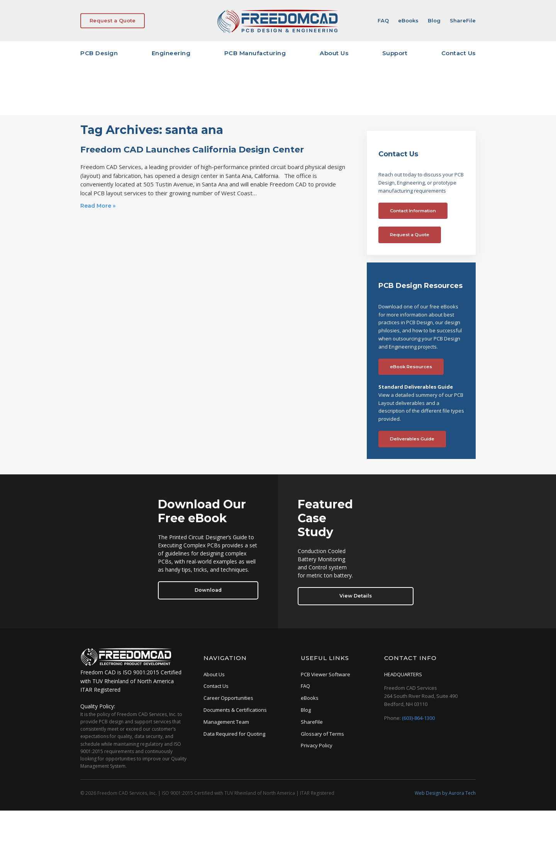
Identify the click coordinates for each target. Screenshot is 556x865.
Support (395, 53)
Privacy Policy (316, 745)
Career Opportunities (228, 697)
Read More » (97, 205)
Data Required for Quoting (234, 733)
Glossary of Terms (322, 733)
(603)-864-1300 (418, 717)
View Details (355, 596)
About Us (334, 53)
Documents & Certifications (235, 709)
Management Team (226, 721)
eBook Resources (411, 366)
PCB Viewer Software (325, 674)
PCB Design (99, 53)
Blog (434, 20)
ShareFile (463, 20)
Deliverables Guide (412, 439)
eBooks (408, 20)
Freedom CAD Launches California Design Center (192, 149)
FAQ (383, 20)
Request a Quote (113, 20)
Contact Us (458, 53)
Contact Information (413, 210)
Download (208, 590)
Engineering (171, 53)
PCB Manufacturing (255, 53)
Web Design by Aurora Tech (445, 793)
